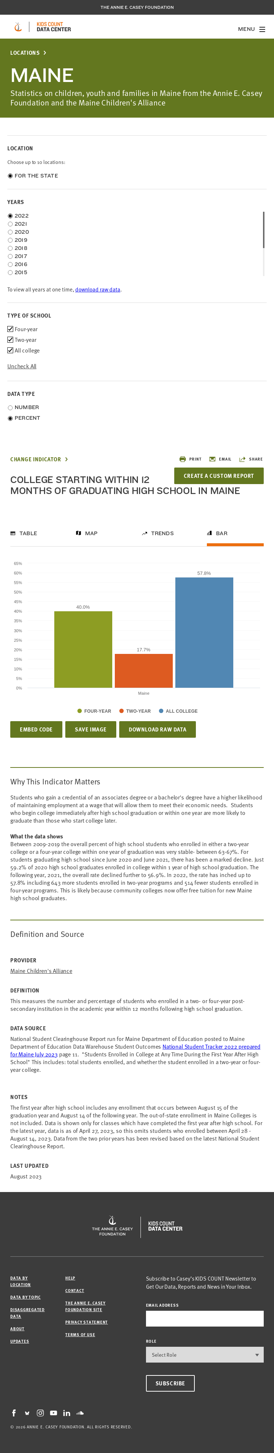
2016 (21, 264)
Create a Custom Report (219, 476)
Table (28, 533)
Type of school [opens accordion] (29, 315)
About (17, 1328)
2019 (21, 240)
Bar (221, 533)
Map (91, 533)
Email (220, 459)
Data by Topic (25, 1297)
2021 (21, 224)
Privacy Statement (86, 1322)
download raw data (97, 289)
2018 (21, 248)
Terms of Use (80, 1334)
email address (162, 1305)
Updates (19, 1341)
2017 (21, 256)
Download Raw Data (157, 729)
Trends (162, 533)
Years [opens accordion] (15, 202)
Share (251, 459)
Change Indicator (35, 459)
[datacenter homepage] (53, 27)
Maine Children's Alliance (41, 971)
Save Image (91, 729)
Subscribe (170, 1383)
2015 (21, 272)
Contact (74, 1290)
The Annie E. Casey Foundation (137, 7)
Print (190, 459)
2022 (22, 215)
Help (70, 1278)
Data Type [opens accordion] (21, 394)
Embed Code (36, 729)
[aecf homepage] (18, 27)
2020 (22, 232)
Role (151, 1341)
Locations (25, 53)
